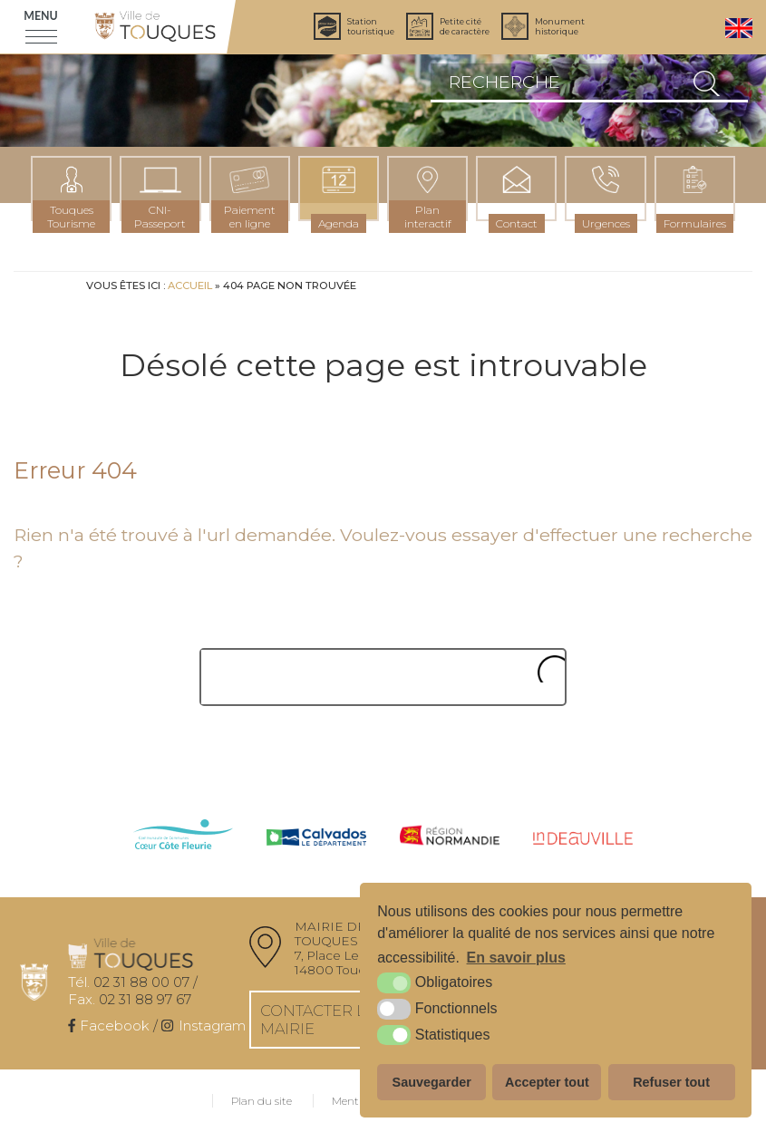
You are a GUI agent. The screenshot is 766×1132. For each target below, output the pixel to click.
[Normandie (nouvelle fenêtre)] (449, 836)
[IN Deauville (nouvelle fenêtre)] (583, 839)
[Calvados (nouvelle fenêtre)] (316, 839)
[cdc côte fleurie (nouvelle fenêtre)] (183, 836)
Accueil (190, 285)
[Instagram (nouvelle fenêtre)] (203, 1025)
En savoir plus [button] (516, 957)
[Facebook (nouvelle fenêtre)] (109, 1025)
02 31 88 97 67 (129, 999)
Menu (41, 16)
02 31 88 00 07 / (133, 982)
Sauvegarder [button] (432, 1082)
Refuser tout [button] (671, 1082)
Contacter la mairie (317, 1019)
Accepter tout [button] (547, 1082)
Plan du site (261, 1101)
